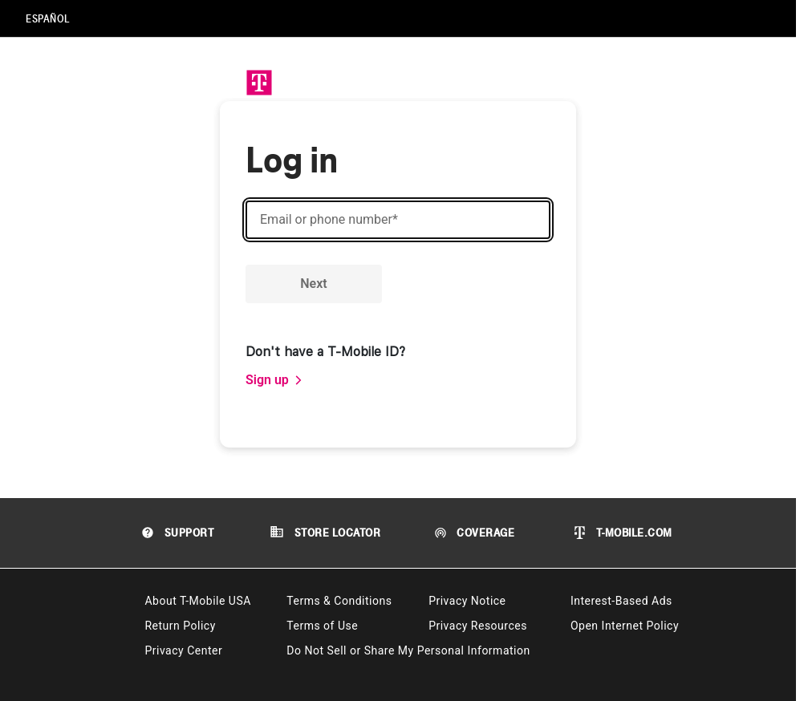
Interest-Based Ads (621, 600)
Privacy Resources (477, 625)
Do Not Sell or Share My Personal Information (408, 650)
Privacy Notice (467, 600)
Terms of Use (322, 625)
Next (313, 283)
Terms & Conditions (339, 600)
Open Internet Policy (624, 625)
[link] (274, 380)
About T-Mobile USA (197, 600)
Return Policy (179, 625)
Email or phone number (329, 220)
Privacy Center (183, 650)
